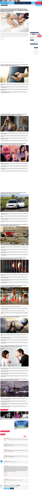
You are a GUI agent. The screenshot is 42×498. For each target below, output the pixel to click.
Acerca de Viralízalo (36, 49)
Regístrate (36, 0)
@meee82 (6, 473)
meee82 (6, 455)
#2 (4, 473)
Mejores (25, 436)
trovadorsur (2, 38)
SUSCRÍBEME (39, 36)
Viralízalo (32, 45)
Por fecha (27, 436)
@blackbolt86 (6, 450)
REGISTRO (12, 488)
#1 (4, 450)
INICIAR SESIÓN (39, 5)
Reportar (27, 40)
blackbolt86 (6, 438)
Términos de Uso (35, 50)
